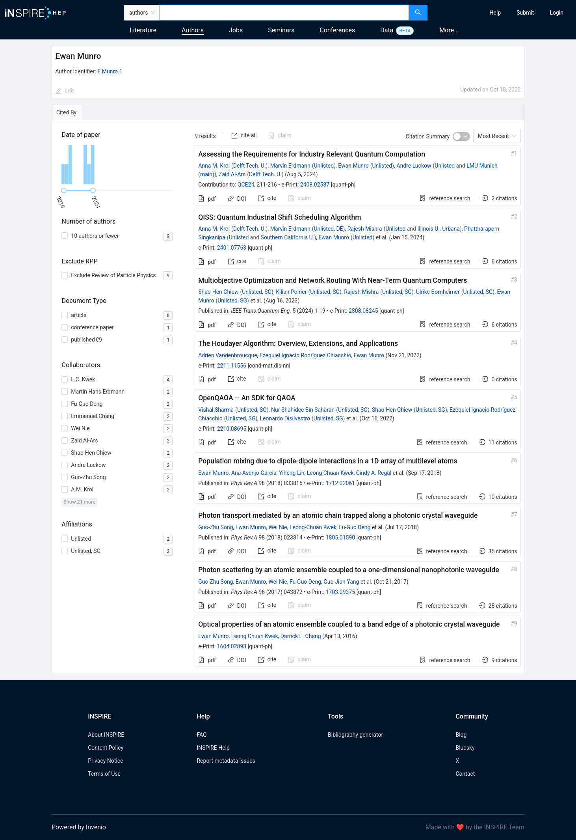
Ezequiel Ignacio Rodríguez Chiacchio (305, 355)
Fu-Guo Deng (354, 527)
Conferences (337, 30)
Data (386, 30)
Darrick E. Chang (301, 636)
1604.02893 (232, 646)
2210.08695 (232, 429)
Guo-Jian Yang (341, 582)
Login (556, 12)
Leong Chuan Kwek (330, 473)
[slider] (64, 190)
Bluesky (464, 748)
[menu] (502, 12)
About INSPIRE (106, 735)
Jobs (236, 30)
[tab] (74, 112)
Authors (193, 30)
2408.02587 (315, 184)
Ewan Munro (353, 165)
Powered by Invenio (79, 827)
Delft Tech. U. (249, 165)
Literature (143, 30)
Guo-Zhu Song (215, 527)
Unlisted (324, 165)
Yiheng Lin (292, 473)
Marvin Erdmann (290, 165)
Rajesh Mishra (364, 229)
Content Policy (105, 748)
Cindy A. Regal (373, 473)
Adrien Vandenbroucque (227, 355)
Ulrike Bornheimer (438, 292)
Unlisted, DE (328, 229)
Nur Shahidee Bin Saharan (302, 410)
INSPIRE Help (213, 748)
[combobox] (284, 13)
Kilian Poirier (291, 292)
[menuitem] (495, 12)
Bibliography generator (355, 735)
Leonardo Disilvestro (285, 418)
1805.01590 (340, 537)
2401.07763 (232, 248)
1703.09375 (340, 592)
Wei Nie (277, 527)
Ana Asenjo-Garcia (254, 473)
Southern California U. (287, 237)
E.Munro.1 (109, 71)
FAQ (201, 735)
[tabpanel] (288, 397)
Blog (460, 735)
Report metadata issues (226, 761)
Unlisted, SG (256, 292)
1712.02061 (340, 483)
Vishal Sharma (216, 410)
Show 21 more (79, 502)
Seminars (281, 30)
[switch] (461, 136)
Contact (465, 774)
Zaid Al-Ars (232, 174)
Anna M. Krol (214, 165)
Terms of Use (104, 774)
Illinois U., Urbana (438, 229)
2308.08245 (363, 311)
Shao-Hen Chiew (218, 292)
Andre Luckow (413, 165)
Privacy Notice (105, 761)
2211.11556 (232, 365)
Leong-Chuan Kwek (313, 527)
